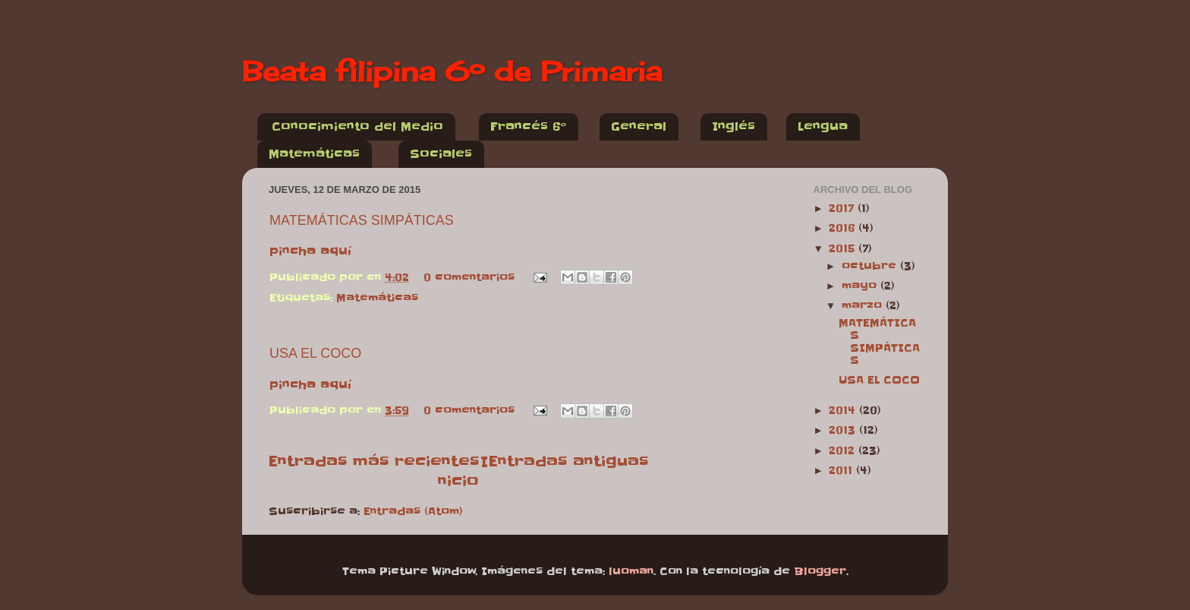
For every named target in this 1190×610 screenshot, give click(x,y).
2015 (843, 249)
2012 (843, 451)
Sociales (441, 154)
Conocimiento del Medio (357, 126)
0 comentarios (469, 277)
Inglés (733, 126)
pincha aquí (310, 251)
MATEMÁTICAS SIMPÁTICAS (361, 220)
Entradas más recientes (374, 461)
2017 (843, 208)
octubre (871, 266)
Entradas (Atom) (413, 511)
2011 (842, 470)
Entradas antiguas (568, 461)
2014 (844, 410)
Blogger (820, 571)
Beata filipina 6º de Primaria (452, 71)
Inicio (463, 471)
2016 (843, 228)
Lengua (823, 126)
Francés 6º (528, 126)
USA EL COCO (315, 353)
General (638, 126)
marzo (864, 306)
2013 (844, 430)
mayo (861, 286)
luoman (631, 571)
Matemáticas (314, 154)
